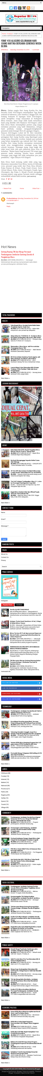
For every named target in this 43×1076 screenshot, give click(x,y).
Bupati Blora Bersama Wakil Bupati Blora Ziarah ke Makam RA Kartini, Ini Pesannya (26, 927)
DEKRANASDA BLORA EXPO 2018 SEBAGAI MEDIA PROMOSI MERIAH (24, 647)
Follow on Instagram (22, 699)
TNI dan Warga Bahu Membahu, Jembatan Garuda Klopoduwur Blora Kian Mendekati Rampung (24, 981)
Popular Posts (7, 605)
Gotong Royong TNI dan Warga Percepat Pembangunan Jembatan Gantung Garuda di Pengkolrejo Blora (17, 254)
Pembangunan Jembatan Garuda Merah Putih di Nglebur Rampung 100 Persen (26, 711)
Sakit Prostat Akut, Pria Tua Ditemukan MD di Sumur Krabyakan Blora (25, 960)
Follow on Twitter (22, 683)
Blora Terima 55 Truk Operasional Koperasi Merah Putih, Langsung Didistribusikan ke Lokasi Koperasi (25, 635)
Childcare (4, 773)
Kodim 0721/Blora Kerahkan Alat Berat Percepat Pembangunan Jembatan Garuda (24, 990)
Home (4, 34)
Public (3, 792)
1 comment (35, 50)
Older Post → (36, 188)
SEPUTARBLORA (20, 1069)
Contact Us (4, 557)
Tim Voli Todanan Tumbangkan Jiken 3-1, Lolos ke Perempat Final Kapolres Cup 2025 (26, 482)
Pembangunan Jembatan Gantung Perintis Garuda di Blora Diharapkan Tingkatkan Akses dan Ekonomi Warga (25, 888)
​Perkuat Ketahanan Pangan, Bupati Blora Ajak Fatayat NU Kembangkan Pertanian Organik (25, 839)
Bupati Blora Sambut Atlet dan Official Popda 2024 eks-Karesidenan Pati (25, 492)
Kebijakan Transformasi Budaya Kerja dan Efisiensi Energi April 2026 (24, 1052)
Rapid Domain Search (28, 1073)
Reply (8, 206)
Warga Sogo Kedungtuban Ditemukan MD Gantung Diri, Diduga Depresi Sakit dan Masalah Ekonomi (26, 970)
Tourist (3, 804)
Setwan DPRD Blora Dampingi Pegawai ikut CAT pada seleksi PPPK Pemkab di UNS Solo (26, 743)
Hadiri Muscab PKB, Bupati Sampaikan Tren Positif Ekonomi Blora (25, 1032)
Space (3, 801)
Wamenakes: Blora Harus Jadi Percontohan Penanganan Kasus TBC (25, 347)
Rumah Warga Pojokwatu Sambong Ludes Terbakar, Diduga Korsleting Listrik (24, 949)
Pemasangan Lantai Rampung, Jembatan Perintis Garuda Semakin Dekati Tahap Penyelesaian (24, 829)
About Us (4, 554)
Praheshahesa (12, 198)
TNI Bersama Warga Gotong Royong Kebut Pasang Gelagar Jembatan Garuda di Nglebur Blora (25, 662)
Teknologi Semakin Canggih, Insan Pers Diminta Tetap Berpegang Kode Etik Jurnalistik (26, 732)
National (4, 785)
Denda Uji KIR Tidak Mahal (19, 609)
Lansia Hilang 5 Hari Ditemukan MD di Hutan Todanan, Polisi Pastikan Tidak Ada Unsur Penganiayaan (25, 369)
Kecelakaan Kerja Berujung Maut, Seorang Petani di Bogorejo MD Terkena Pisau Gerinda (26, 722)
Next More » (5, 378)
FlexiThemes (12, 1071)
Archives (19, 605)
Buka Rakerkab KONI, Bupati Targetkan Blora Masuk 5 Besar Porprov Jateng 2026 (25, 450)
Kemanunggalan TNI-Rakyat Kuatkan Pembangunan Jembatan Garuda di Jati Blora (25, 897)
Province (4, 789)
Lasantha (31, 1071)
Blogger (37, 1069)
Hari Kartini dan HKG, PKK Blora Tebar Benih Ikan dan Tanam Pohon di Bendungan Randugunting (25, 861)
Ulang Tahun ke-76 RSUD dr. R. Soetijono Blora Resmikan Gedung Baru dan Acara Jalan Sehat (26, 336)
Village (3, 807)
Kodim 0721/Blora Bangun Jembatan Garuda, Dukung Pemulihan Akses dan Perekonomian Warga (25, 918)
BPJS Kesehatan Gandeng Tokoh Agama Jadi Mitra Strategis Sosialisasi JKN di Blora (25, 357)
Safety (3, 798)
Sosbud (9, 34)
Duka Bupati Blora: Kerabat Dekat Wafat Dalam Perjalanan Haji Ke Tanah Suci (25, 326)
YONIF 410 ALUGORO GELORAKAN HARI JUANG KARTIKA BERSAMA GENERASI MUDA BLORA (21, 43)
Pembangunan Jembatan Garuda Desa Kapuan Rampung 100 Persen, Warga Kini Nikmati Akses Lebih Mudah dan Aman (25, 819)
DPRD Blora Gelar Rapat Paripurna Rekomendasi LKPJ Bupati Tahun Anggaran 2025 (25, 1023)
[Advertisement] (21, 290)
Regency (4, 795)
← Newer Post (6, 188)
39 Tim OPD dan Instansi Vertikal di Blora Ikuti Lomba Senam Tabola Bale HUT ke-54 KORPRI (26, 471)
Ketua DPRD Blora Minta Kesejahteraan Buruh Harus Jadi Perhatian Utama (25, 1012)
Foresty (3, 776)
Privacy (3, 560)
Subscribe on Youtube (22, 694)
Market (3, 782)
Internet (3, 779)
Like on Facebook (22, 688)
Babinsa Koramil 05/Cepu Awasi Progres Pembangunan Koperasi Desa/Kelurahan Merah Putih (26, 1043)
